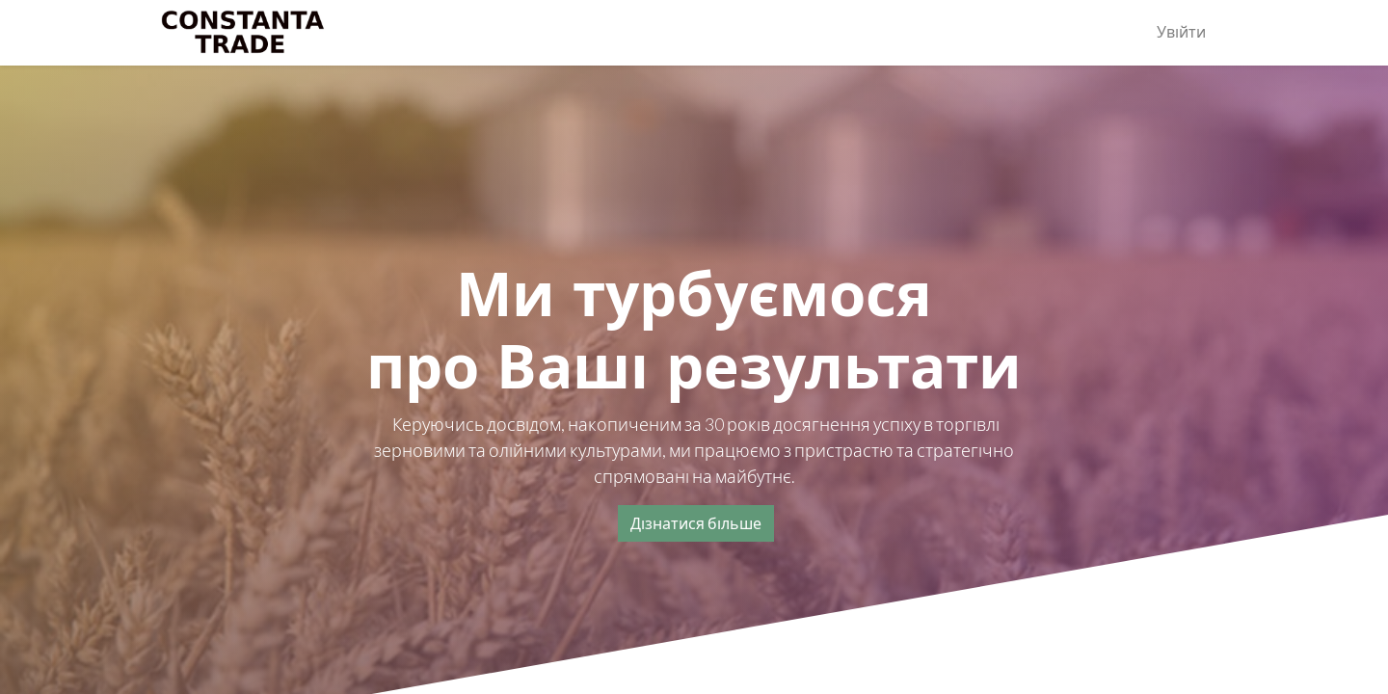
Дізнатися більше (695, 523)
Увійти (1181, 32)
